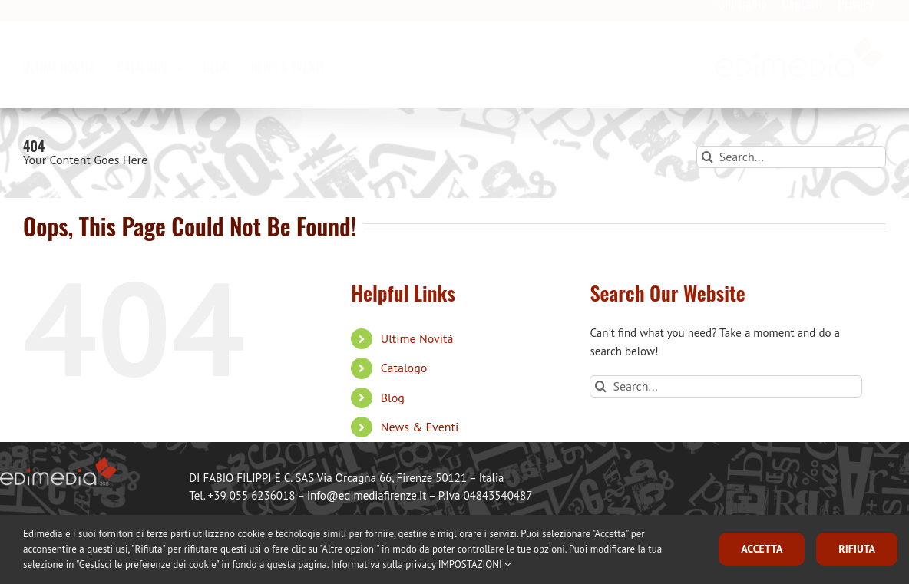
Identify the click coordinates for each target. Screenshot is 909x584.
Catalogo (404, 367)
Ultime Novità (417, 338)
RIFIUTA (856, 549)
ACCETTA (761, 549)
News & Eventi (420, 426)
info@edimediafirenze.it (366, 495)
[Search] (707, 157)
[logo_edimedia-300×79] (800, 51)
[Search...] (791, 157)
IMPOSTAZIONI (474, 564)
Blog (393, 397)
